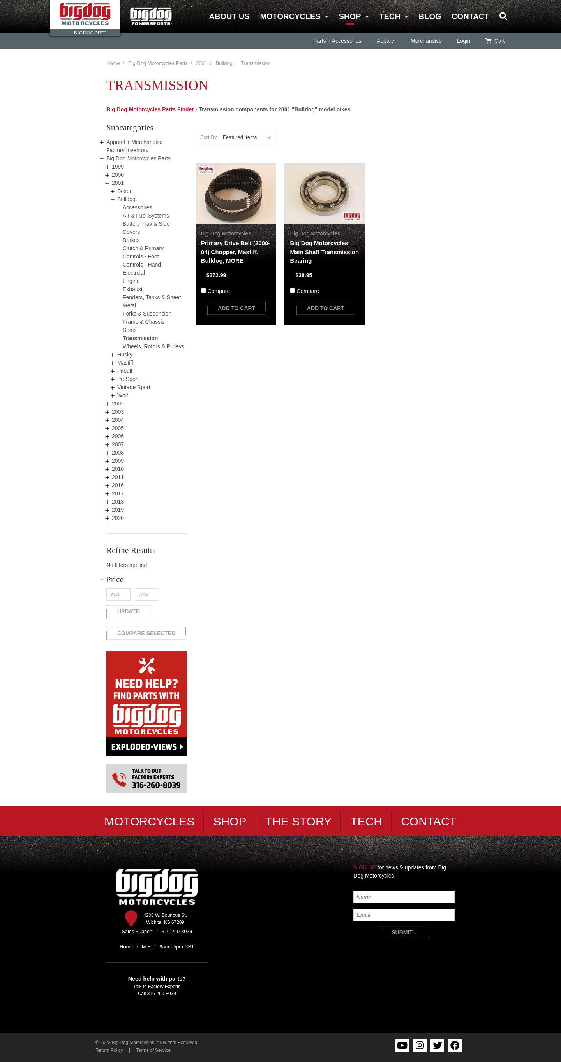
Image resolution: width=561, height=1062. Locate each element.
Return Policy (109, 1050)
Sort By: (209, 137)
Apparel (385, 41)
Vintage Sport (133, 387)
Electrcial (134, 273)
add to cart (236, 308)
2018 (118, 502)
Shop (350, 16)
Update (128, 611)
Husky (124, 354)
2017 (118, 493)
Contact (470, 16)
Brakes (131, 240)
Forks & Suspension (147, 314)
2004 (118, 420)
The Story (298, 821)
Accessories (137, 207)
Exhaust (133, 289)
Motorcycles (290, 16)
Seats (130, 330)
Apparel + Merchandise (134, 142)
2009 (118, 461)
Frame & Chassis (143, 322)
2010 (118, 469)
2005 (118, 428)
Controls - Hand (142, 265)
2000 (118, 175)
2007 (118, 444)
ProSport (128, 379)
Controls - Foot (141, 256)
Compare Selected (146, 633)
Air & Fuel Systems (146, 215)
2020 (118, 518)
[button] (146, 579)
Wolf (122, 395)
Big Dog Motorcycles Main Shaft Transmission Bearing (324, 252)
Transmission (256, 63)
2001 (201, 63)
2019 (118, 510)
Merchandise (425, 41)
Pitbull (124, 371)
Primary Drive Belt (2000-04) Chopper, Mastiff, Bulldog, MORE (235, 252)
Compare (219, 291)
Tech (389, 16)
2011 (118, 477)
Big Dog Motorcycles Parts (158, 63)
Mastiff (125, 363)
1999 (118, 166)
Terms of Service (153, 1050)
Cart (495, 41)
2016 (118, 485)
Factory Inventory (127, 150)
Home (113, 63)
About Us (229, 16)
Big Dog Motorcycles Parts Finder (150, 109)
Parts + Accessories (337, 41)
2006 (118, 436)
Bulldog (224, 63)
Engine (131, 281)
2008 (118, 452)
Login (463, 41)
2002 (118, 403)
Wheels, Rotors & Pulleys (153, 346)
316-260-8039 (161, 993)
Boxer (124, 191)
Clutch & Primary (143, 248)
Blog (430, 16)
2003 (118, 412)
